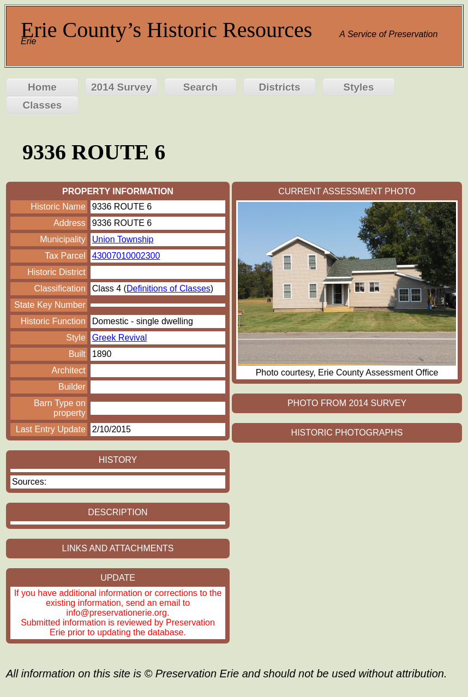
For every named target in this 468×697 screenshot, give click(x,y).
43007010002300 (126, 255)
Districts (279, 87)
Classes (42, 105)
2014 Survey (121, 87)
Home (42, 87)
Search (200, 87)
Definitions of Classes (169, 288)
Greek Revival (119, 337)
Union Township (123, 239)
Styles (359, 87)
